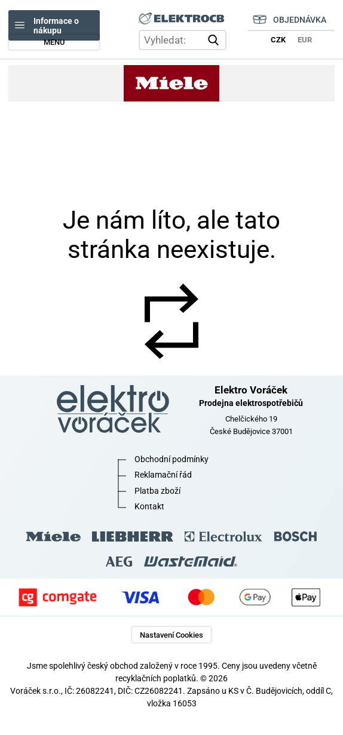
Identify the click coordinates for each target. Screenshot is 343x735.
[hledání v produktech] (182, 40)
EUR (305, 39)
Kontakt (149, 506)
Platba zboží (157, 491)
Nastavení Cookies (171, 635)
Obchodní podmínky (171, 459)
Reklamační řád (163, 474)
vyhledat (215, 40)
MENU (54, 42)
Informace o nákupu (56, 25)
